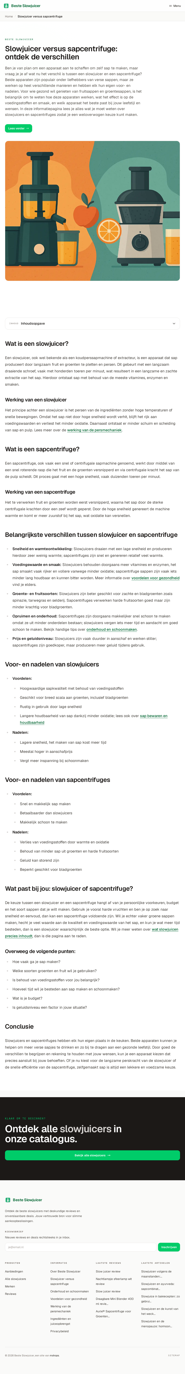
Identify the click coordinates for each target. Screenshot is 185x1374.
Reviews (10, 1294)
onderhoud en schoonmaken (111, 629)
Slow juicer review (108, 1271)
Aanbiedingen (14, 1271)
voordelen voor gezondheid (155, 577)
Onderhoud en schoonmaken (69, 1291)
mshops (54, 1355)
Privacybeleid (59, 1331)
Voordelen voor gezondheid (68, 1299)
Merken (10, 1286)
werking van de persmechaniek (94, 430)
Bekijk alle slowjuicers (93, 1155)
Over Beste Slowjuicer (65, 1271)
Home (9, 16)
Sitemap (174, 1355)
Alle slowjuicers (15, 1279)
